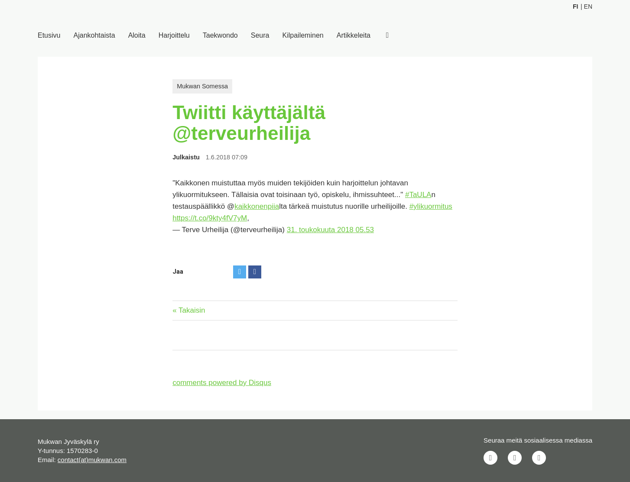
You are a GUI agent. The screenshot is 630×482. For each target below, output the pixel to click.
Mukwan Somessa (202, 86)
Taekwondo (220, 35)
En (588, 6)
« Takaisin (188, 310)
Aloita (137, 35)
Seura (260, 35)
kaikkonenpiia (256, 206)
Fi (575, 6)
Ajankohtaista (94, 35)
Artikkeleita (353, 35)
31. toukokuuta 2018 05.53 (330, 230)
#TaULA (418, 195)
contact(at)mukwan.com (92, 459)
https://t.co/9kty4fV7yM (209, 218)
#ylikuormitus (430, 206)
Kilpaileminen (303, 35)
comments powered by (221, 382)
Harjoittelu (174, 35)
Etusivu (49, 35)
